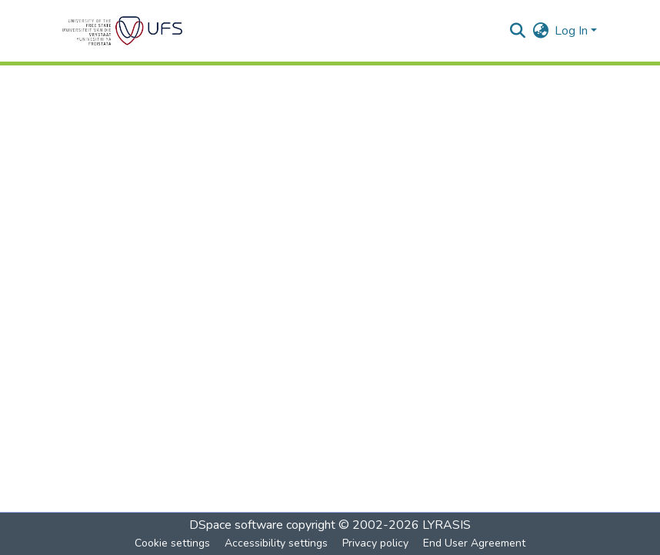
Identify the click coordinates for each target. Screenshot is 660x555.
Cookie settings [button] (172, 543)
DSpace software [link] (236, 525)
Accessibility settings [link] (276, 543)
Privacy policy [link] (375, 543)
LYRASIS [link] (446, 525)
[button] (122, 30)
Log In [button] (573, 30)
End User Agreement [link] (474, 543)
